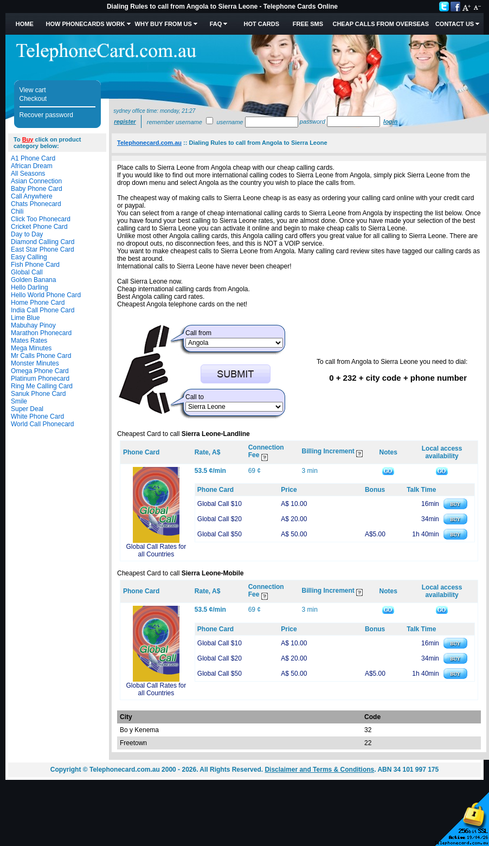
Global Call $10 (219, 504)
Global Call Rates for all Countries (156, 550)
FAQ (216, 24)
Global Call (27, 272)
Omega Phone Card (40, 371)
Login (390, 121)
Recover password (46, 115)
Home (25, 24)
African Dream (32, 166)
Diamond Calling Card (42, 242)
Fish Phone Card (35, 264)
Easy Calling (29, 257)
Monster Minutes (35, 363)
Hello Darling (29, 287)
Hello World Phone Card (46, 295)
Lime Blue (25, 318)
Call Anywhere (32, 196)
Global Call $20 (219, 519)
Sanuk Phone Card (38, 394)
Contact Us (454, 24)
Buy (28, 139)
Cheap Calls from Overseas (380, 24)
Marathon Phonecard (41, 333)
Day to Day (27, 234)
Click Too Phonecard (40, 219)
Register (125, 121)
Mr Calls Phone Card (41, 356)
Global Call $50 (219, 534)
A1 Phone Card (33, 158)
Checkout (33, 98)
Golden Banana (33, 280)
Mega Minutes (31, 348)
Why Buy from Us (163, 24)
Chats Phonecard (36, 204)
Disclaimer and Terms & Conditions (319, 769)
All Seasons (28, 173)
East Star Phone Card (42, 249)
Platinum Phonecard (40, 378)
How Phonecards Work (85, 24)
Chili (17, 211)
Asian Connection (36, 181)
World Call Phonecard (42, 424)
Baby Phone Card (36, 189)
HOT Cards (261, 24)
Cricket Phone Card (39, 226)
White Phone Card (37, 416)
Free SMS (308, 24)
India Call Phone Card (42, 310)
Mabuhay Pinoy (33, 325)
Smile (19, 401)
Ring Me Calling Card (42, 386)
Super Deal (27, 409)
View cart (33, 90)
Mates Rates (29, 340)
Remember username (174, 122)
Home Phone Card (38, 302)
